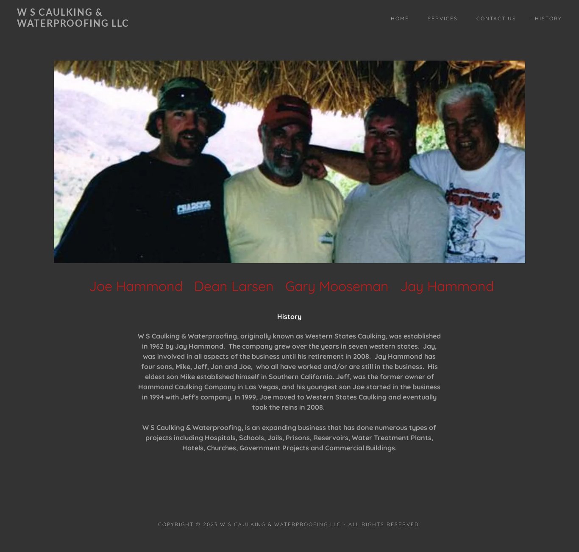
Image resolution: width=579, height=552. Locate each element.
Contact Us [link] (496, 18)
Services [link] (443, 18)
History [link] (548, 18)
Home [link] (400, 18)
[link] (92, 24)
